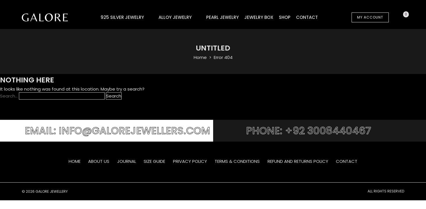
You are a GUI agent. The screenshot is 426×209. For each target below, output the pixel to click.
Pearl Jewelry (222, 17)
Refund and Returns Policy (298, 161)
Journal (126, 161)
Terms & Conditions (237, 161)
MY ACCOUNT (370, 17)
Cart (399, 17)
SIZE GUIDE (154, 161)
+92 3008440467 (328, 131)
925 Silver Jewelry (122, 17)
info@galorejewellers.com (134, 131)
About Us (98, 161)
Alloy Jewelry (175, 17)
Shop (284, 17)
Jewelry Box (258, 17)
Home (200, 57)
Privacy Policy (190, 161)
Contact (307, 17)
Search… (9, 96)
